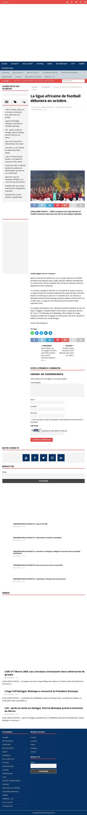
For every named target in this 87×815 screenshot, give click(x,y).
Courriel (33, 406)
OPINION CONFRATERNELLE (69, 72)
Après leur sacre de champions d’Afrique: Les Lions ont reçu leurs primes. (15, 179)
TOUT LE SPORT (27, 64)
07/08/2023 (37, 107)
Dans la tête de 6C (33, 72)
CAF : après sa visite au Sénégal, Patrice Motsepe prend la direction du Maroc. (44, 710)
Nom (32, 400)
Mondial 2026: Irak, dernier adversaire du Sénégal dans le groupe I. (15, 188)
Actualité (15, 64)
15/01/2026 (18, 568)
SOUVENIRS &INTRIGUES (50, 72)
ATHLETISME (6, 744)
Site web (33, 413)
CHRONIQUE (5, 72)
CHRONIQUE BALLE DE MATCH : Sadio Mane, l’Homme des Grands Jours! (39, 579)
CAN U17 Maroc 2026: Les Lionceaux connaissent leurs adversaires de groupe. (45, 673)
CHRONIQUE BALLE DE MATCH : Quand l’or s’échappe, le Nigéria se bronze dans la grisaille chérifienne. (46, 552)
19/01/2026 (18, 540)
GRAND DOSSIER (7, 77)
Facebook (33, 741)
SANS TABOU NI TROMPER (33, 77)
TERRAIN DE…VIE (49, 77)
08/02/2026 (18, 526)
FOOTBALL (40, 64)
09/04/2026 (10, 678)
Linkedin (33, 752)
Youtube (33, 737)
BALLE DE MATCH (18, 72)
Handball (5, 770)
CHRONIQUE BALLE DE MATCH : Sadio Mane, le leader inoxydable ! (37, 538)
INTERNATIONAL (7, 68)
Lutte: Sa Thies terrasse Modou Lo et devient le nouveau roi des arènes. (14, 159)
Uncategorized (7, 806)
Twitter (32, 744)
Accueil (4, 64)
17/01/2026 (18, 556)
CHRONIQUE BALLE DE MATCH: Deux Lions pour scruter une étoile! (38, 565)
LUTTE (73, 64)
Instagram (33, 748)
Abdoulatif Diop (49, 107)
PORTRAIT (18, 77)
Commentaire (35, 382)
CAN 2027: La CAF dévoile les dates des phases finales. (14, 150)
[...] (11, 684)
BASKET (50, 64)
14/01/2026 (18, 581)
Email (4, 472)
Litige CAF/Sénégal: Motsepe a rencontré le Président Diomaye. (13, 123)
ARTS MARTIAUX (61, 64)
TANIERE (82, 64)
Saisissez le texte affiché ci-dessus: (54, 431)
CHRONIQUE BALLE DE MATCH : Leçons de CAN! (30, 524)
